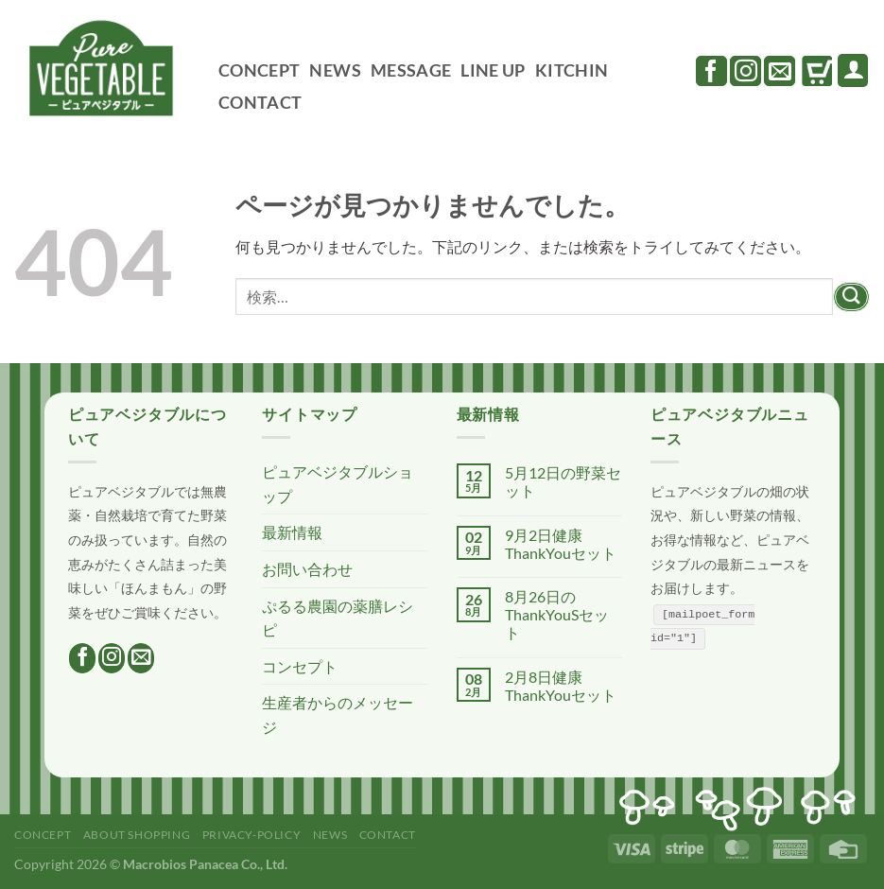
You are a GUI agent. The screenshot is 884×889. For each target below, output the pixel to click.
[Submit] (851, 297)
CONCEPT (259, 70)
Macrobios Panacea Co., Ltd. (205, 864)
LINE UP (492, 70)
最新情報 (292, 532)
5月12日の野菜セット (563, 481)
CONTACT (260, 103)
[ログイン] (853, 70)
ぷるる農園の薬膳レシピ (337, 618)
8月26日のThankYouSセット (557, 614)
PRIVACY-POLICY (252, 835)
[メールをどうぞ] (779, 71)
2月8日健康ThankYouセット (560, 686)
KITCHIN (571, 70)
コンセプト (300, 666)
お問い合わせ (307, 569)
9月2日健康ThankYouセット (560, 544)
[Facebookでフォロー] (711, 71)
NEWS (334, 70)
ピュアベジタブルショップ (337, 483)
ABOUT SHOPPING (137, 835)
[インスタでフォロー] (745, 71)
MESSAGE (411, 70)
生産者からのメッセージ (337, 714)
